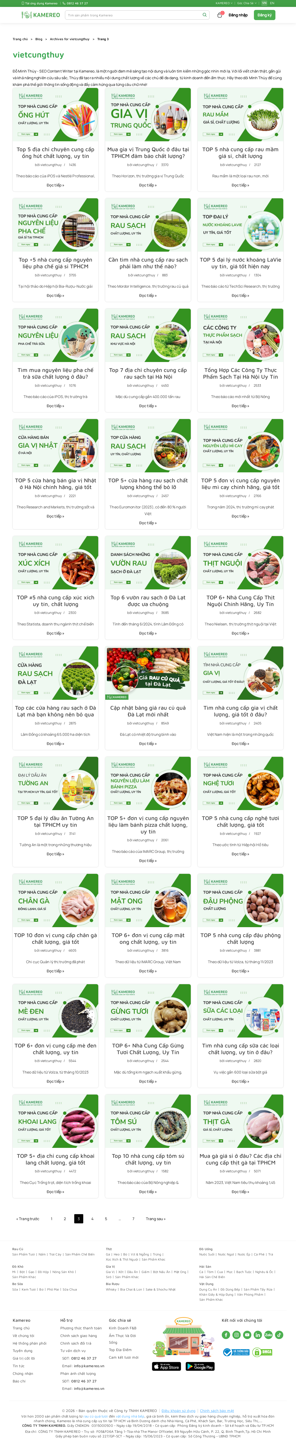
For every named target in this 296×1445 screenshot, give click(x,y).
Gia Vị (110, 1266)
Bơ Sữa (17, 1284)
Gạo (31, 1272)
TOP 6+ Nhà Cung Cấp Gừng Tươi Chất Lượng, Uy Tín (148, 1048)
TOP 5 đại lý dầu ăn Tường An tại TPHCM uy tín (55, 821)
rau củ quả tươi (95, 1416)
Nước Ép (244, 1254)
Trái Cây (55, 1254)
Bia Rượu (113, 1284)
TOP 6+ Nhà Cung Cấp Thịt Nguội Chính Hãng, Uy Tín (241, 600)
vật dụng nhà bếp (130, 1416)
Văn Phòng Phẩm (250, 1294)
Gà (108, 1254)
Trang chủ (20, 39)
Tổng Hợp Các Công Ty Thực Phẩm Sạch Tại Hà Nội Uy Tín (240, 373)
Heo (117, 1254)
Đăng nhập (238, 15)
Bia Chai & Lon (131, 1289)
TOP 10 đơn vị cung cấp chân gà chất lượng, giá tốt (55, 938)
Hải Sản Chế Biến (212, 1277)
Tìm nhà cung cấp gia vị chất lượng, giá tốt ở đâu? (241, 711)
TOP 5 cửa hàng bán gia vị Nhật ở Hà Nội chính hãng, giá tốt (55, 483)
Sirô (108, 1277)
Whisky (111, 1289)
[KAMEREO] (41, 15)
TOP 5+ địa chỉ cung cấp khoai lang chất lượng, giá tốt (55, 1159)
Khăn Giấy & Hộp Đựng (216, 1294)
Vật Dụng (206, 1284)
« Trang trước (27, 1218)
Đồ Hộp (43, 1272)
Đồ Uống (206, 1249)
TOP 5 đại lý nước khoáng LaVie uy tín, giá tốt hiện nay (240, 262)
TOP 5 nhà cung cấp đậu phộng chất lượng (240, 938)
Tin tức (19, 1366)
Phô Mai (53, 1289)
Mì (14, 1272)
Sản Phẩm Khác (153, 1259)
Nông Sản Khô (63, 1272)
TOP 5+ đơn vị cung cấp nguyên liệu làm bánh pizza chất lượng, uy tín (148, 825)
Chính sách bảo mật (217, 1411)
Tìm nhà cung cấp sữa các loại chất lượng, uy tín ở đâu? (240, 1048)
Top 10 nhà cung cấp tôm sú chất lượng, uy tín (148, 1159)
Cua (220, 1272)
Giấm (145, 1272)
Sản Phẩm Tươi (23, 1254)
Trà (270, 1254)
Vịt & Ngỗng (140, 1254)
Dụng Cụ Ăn (208, 1289)
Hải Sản (205, 1266)
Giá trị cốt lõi (24, 1358)
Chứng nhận (23, 1373)
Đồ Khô (17, 1266)
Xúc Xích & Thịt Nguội (122, 1259)
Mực (230, 1272)
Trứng (157, 1254)
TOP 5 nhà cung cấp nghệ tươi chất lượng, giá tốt (240, 821)
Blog (38, 39)
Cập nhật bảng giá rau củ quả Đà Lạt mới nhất (148, 711)
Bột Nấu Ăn (161, 1272)
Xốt (120, 1272)
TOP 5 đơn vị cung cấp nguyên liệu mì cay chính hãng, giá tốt (240, 483)
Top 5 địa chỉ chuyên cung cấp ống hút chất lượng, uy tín (55, 152)
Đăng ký (265, 15)
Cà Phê (259, 1254)
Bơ (41, 1289)
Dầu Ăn (132, 1272)
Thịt (109, 1249)
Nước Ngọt (226, 1254)
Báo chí (19, 1381)
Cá (201, 1272)
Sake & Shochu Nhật (161, 1289)
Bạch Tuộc (244, 1272)
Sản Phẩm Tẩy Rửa (258, 1289)
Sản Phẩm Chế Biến (80, 1254)
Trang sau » (156, 1218)
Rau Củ (17, 1249)
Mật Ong (180, 1272)
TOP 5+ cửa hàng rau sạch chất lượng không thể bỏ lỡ (148, 483)
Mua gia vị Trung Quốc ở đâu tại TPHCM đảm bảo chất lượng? (148, 152)
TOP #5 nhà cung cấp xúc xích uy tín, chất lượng (55, 600)
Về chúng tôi (23, 1335)
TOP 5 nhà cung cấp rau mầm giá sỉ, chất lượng (240, 152)
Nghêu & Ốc (264, 1272)
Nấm (42, 1254)
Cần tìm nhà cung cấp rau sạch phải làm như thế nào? (148, 262)
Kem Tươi (29, 1289)
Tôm (210, 1272)
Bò (125, 1254)
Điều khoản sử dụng (178, 1411)
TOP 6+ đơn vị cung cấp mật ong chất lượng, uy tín (148, 938)
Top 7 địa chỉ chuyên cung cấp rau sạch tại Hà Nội (148, 373)
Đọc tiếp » (53, 186)
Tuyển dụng (22, 1350)
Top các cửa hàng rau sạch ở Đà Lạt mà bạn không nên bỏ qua (55, 711)
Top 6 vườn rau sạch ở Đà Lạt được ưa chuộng (148, 600)
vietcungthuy (51, 165)
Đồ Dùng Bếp (230, 1289)
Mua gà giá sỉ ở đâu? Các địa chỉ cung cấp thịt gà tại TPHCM (240, 1159)
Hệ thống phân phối (29, 1343)
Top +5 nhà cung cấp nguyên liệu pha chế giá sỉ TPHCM (55, 262)
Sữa (15, 1289)
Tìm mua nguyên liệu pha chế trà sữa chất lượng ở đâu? (55, 373)
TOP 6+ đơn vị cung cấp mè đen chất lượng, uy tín (55, 1048)
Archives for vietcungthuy (70, 39)
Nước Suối (206, 1254)
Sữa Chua (70, 1289)
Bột (22, 1272)
